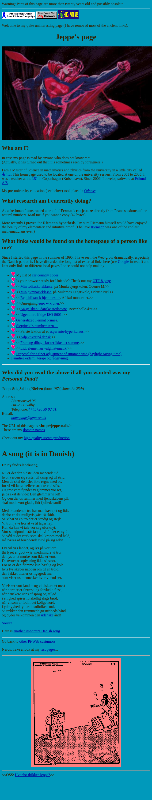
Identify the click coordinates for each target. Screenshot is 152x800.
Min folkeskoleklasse (36, 286)
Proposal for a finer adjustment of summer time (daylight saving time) (69, 354)
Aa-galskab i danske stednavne (43, 309)
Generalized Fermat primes (36, 320)
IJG (35, 179)
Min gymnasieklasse (35, 292)
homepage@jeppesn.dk (28, 418)
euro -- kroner (48, 303)
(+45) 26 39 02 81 (42, 409)
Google (123, 262)
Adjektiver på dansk (35, 337)
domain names (34, 430)
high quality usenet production (47, 438)
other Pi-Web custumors (37, 641)
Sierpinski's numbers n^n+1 (37, 326)
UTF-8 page (102, 281)
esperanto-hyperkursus (66, 331)
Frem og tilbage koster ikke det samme (49, 343)
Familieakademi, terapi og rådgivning (39, 358)
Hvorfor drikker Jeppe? (32, 775)
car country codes (45, 275)
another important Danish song (37, 631)
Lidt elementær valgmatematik (43, 348)
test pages (48, 649)
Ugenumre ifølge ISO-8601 (41, 315)
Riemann (97, 227)
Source (7, 623)
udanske (47, 615)
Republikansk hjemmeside (40, 298)
